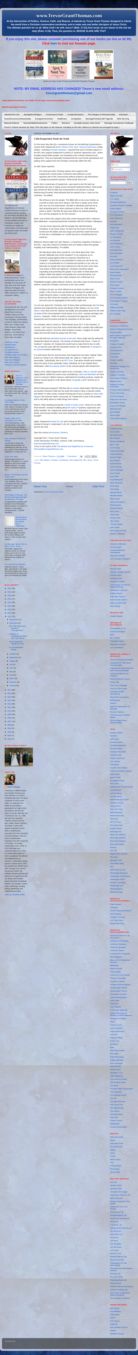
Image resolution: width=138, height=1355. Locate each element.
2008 (9, 718)
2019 (9, 609)
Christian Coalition (117, 981)
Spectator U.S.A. (117, 1073)
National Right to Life (118, 1257)
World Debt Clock (117, 923)
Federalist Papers (117, 641)
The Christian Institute (119, 298)
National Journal (116, 803)
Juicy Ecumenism (117, 372)
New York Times (116, 809)
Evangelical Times (117, 781)
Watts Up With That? (118, 603)
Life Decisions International (121, 1228)
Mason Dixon (115, 1159)
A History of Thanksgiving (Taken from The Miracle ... (18, 636)
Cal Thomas (115, 448)
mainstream (91, 147)
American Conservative (119, 941)
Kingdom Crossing (117, 375)
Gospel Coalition (116, 360)
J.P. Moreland (115, 237)
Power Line (114, 1041)
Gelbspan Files (116, 578)
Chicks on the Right (118, 978)
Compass (114, 907)
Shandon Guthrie (117, 288)
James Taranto (116, 467)
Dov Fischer (115, 460)
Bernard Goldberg (117, 441)
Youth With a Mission (118, 418)
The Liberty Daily (117, 863)
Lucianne (113, 1035)
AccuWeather (115, 1311)
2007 (9, 721)
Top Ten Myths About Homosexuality (118, 722)
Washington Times (117, 879)
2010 (9, 711)
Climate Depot (10, 345)
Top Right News (116, 1114)
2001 (9, 739)
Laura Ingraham (116, 1028)
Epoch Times (115, 777)
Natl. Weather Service (119, 1327)
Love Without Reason (118, 378)
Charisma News (116, 742)
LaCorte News (116, 793)
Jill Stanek (114, 1222)
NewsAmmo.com (117, 816)
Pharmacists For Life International (118, 1264)
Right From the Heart (118, 399)
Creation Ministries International (117, 551)
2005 (9, 728)
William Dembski (116, 307)
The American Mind (118, 1082)
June (12, 668)
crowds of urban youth (73, 405)
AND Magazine (116, 957)
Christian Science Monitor (120, 985)
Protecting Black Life (118, 1280)
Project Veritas (116, 828)
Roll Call (113, 851)
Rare (112, 1047)
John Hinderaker (116, 470)
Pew (112, 1163)
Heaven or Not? (116, 234)
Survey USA (115, 1172)
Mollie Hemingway (117, 502)
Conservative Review (118, 988)
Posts (115, 165)
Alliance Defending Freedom (121, 329)
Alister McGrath (116, 196)
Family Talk (114, 682)
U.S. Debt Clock (116, 920)
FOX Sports (115, 1321)
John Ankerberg (116, 244)
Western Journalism (118, 883)
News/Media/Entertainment (35, 123)
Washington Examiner (119, 873)
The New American (117, 1102)
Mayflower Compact (118, 644)
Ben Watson (45, 460)
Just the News (115, 790)
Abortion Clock (116, 1185)
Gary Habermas (116, 218)
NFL (85, 460)
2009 (9, 714)
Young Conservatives (118, 1127)
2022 (9, 599)
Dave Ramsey (115, 914)
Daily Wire (114, 1004)
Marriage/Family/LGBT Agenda (99, 119)
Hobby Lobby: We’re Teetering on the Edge (13, 419)
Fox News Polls (116, 1147)
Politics (54, 123)
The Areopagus (116, 295)
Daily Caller (114, 1001)
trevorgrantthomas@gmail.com (69, 93)
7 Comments (72, 456)
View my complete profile (15, 895)
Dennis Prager (116, 457)
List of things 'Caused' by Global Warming (120, 586)
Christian (54, 460)
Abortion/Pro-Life (12, 114)
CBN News (114, 739)
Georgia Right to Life (118, 1215)
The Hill (113, 1098)
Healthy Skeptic (116, 616)
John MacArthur (116, 250)
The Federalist (116, 1092)
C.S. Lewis (114, 199)
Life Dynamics (115, 1231)
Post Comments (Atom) (54, 492)
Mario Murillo (115, 272)
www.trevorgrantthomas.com (46, 444)
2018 (9, 613)
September (14, 657)
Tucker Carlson (116, 1121)
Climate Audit (115, 569)
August (13, 661)
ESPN (112, 1318)
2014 (9, 697)
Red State (114, 1054)
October (13, 654)
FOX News (114, 784)
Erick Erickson (116, 464)
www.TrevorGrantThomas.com (69, 15)
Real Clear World (117, 844)
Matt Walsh (114, 489)
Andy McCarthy (116, 429)
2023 (9, 595)
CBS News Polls (116, 1143)
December (14, 620)
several (82, 147)
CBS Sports (115, 1315)
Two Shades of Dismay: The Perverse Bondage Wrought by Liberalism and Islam (16, 497)
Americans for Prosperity (120, 954)
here (53, 43)
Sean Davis (114, 515)
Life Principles (115, 1244)
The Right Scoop (117, 1108)
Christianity (63, 460)
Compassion (115, 354)
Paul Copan (115, 285)
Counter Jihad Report (118, 768)
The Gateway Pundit (118, 1095)
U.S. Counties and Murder (15, 564)
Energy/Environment (44, 119)
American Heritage (117, 632)
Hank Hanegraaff (117, 231)
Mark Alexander (116, 483)
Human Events (116, 1025)
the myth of (72, 408)
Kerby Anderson (116, 260)
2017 (9, 617)
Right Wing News (117, 1057)
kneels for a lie (57, 421)
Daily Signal (115, 774)
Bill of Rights (115, 638)
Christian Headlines (118, 202)
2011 (9, 707)
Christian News (116, 749)
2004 (9, 732)
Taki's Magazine (116, 1076)
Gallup (112, 1150)
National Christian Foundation (117, 386)
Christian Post (115, 347)
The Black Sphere (12, 352)
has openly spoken (57, 366)
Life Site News (116, 796)
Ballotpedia (114, 965)
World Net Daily (116, 892)
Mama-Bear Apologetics (119, 269)
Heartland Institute (117, 582)
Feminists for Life (117, 1212)
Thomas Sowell (116, 524)
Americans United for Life (120, 1195)
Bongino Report (116, 733)
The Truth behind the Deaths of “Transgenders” (17, 628)
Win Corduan (115, 314)
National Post (115, 806)
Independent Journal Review (121, 787)
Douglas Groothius (117, 212)
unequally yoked (79, 380)
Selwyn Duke (115, 518)
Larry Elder (114, 476)
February (13, 682)
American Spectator (118, 947)
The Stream (115, 1111)
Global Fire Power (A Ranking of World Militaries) (121, 1014)
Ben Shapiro (115, 438)
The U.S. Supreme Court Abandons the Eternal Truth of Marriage (22, 380)
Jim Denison (115, 240)
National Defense (11, 123)
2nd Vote (113, 1182)
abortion (37, 316)
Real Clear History (12, 362)
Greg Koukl (114, 228)
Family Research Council (120, 679)
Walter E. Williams (117, 534)
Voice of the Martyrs (118, 406)
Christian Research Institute (121, 205)
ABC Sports (115, 1308)
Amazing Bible (116, 332)
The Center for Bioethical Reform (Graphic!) (120, 1294)
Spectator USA (116, 860)
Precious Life (115, 1274)
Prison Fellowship (117, 393)
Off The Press (115, 822)
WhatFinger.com (116, 886)
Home (69, 486)
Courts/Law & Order (54, 114)
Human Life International (120, 1218)
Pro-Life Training (116, 712)
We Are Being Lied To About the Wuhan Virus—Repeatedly (21, 521)
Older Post (98, 486)
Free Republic (115, 1007)
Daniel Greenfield (117, 451)
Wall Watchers (116, 409)
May (11, 672)
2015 (9, 693)
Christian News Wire (118, 752)
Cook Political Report (118, 997)
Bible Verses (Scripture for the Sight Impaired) (120, 337)
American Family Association (121, 660)
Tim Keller (114, 304)
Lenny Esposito (116, 266)
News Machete (116, 812)
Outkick (113, 1331)
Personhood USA (117, 1260)
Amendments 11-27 (118, 628)
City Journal (115, 761)
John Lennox (115, 247)
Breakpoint (114, 341)
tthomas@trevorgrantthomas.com (48, 449)
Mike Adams (115, 499)
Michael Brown (116, 275)
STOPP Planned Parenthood (121, 1286)
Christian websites (58, 150)
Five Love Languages (118, 685)
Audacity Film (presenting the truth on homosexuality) (121, 669)
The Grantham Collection (120, 1298)
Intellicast (114, 1324)
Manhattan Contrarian (119, 590)
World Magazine (116, 889)
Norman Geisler (116, 282)
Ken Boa (113, 256)
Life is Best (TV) (116, 1234)
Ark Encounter (116, 547)
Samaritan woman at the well (63, 338)
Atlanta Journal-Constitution (16, 365)
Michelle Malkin (116, 496)
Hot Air (113, 1022)
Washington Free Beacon (120, 876)
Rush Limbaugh (116, 1063)
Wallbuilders (115, 1124)
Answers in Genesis (118, 544)
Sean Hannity (115, 1066)
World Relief (115, 412)
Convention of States (118, 994)
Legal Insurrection (117, 1031)
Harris (112, 1153)
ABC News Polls (116, 1137)
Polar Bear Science (118, 597)
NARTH (113, 703)
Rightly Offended (116, 1060)
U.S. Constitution (117, 648)
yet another (75, 388)
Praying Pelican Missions (120, 390)
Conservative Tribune (118, 991)
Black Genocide (116, 1198)
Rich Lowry (114, 511)
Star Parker (114, 521)
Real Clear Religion (12, 360)
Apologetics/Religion (32, 114)
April (12, 675)
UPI (111, 867)
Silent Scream (115, 1283)
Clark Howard (115, 904)
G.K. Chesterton (116, 215)
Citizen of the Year (70, 147)
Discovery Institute (117, 556)
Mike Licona (115, 279)
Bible (112, 635)
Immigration (76, 119)
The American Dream (118, 1079)
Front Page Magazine (118, 1010)
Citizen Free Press (117, 758)
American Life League (119, 1192)
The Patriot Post (11, 350)
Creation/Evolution (75, 114)
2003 (9, 735)
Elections (66, 123)
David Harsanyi (116, 454)
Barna (112, 1140)
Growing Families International (117, 693)
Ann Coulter (115, 432)
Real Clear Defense (118, 835)
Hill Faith (113, 363)
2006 (9, 725)
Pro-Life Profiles (116, 1277)
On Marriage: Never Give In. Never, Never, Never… (16, 545)
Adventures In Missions (119, 326)
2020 (9, 606)
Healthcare (62, 119)
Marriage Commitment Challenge (118, 123)
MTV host (68, 360)
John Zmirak (115, 473)
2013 (9, 700)
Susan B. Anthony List (119, 1290)
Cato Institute (115, 972)
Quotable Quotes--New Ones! (87, 123)
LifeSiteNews (10, 347)
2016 (9, 690)
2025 (9, 588)
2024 (9, 592)
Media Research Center (119, 800)
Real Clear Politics (117, 1051)
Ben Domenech (116, 435)
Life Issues (114, 1237)
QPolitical (114, 1044)
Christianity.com (116, 350)
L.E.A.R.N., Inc (116, 1225)
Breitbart (113, 736)
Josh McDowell (116, 253)
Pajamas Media (116, 1038)
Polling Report (115, 1166)
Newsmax (114, 819)
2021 (9, 602)
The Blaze (114, 1086)
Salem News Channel (118, 854)
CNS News (114, 765)
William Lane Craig (117, 311)
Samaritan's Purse (117, 403)
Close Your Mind (11, 457)
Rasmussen (115, 1169)
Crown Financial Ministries (120, 911)
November (14, 623)
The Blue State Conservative (16, 355)
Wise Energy (115, 606)
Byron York (114, 445)
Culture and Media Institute (120, 771)
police (90, 460)
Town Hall (114, 1117)
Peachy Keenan (116, 508)
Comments (117, 169)
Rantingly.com (115, 832)
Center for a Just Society (120, 975)
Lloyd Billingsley (116, 480)
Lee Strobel (114, 263)
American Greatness (118, 944)
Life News (114, 1241)
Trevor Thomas (13, 787)
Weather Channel (117, 1334)
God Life (113, 221)
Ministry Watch (116, 381)
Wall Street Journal (117, 870)
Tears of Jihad (115, 291)
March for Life (115, 1253)
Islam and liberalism (87, 374)
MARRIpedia (115, 700)
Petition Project (116, 593)
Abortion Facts (116, 1189)
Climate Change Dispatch (120, 572)
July (11, 664)
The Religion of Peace (119, 301)
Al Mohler (114, 193)
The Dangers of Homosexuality (101, 114)
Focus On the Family (118, 689)
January (13, 685)
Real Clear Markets (12, 357)
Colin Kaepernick (75, 460)
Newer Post (40, 486)
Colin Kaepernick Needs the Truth (16, 643)
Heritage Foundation (118, 1019)
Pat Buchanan (115, 505)
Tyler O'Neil (114, 527)
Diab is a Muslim (90, 372)
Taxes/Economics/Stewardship (17, 119)
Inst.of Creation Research (120, 559)
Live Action (114, 1250)
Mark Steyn (114, 486)
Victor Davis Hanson (118, 531)
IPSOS (113, 1156)
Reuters (113, 847)
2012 (9, 704)
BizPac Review (116, 969)
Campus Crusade (117, 344)
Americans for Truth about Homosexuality (120, 664)
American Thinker (58, 432)
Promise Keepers (117, 396)
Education (123, 114)
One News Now (116, 825)
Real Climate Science (118, 600)
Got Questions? (116, 224)
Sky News (114, 857)
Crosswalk (114, 357)
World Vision (115, 415)
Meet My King (123, 119)
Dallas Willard (115, 209)
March (12, 678)
